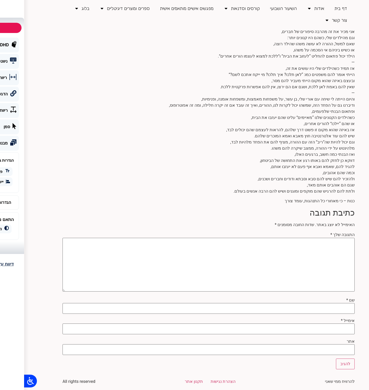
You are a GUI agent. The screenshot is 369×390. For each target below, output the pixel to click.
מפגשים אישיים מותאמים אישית (162, 8)
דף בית (316, 8)
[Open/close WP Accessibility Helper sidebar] (6, 381)
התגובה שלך (318, 235)
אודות (291, 8)
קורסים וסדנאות (218, 8)
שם (326, 300)
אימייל (324, 321)
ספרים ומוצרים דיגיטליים (101, 8)
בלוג (57, 8)
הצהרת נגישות (199, 381)
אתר (327, 341)
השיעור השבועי (259, 8)
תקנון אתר (170, 381)
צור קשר (312, 20)
